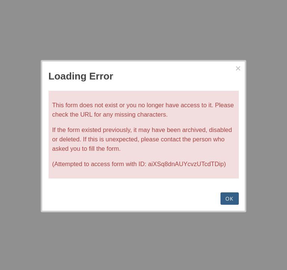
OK (229, 198)
